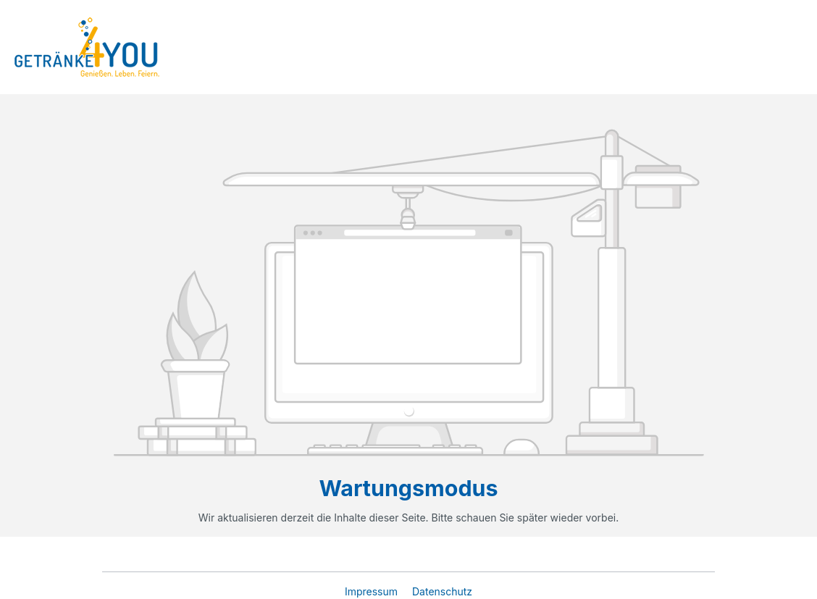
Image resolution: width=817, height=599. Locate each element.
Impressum (373, 591)
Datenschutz (442, 591)
